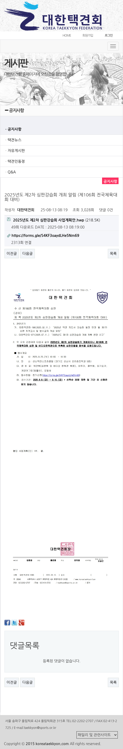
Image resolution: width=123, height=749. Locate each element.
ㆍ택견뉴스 (12, 140)
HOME (67, 35)
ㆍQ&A (10, 172)
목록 (113, 253)
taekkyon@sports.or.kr (40, 727)
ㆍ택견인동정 (14, 161)
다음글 (27, 253)
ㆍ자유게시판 (14, 151)
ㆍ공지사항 (12, 129)
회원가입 (87, 35)
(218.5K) (53, 220)
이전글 (12, 253)
